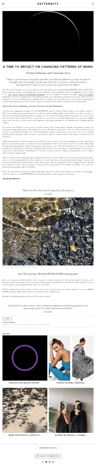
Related (6, 334)
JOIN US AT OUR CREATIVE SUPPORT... (25, 383)
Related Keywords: (9, 322)
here (90, 172)
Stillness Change (45, 324)
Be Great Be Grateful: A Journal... (71, 435)
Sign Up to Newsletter (49, 456)
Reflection (5, 324)
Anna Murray (13, 324)
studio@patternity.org (48, 448)
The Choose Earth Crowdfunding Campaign (26, 94)
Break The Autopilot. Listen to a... (25, 435)
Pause (20, 324)
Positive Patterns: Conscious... (71, 383)
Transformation (34, 324)
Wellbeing (26, 324)
